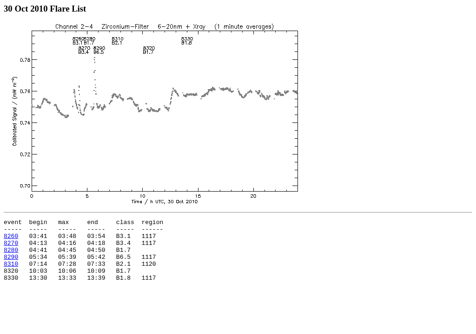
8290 (11, 265)
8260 (11, 240)
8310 (11, 273)
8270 (11, 248)
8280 (11, 256)
